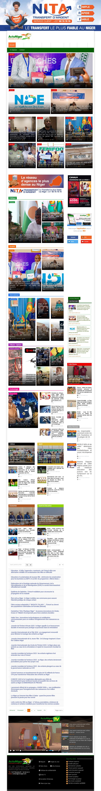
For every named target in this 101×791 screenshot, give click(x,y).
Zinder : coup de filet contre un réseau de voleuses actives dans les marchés (84, 414)
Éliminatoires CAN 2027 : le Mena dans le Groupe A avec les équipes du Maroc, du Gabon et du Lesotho (55, 477)
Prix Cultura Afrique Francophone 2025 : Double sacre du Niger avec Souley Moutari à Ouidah (26, 480)
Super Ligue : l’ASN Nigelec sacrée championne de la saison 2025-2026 (50, 456)
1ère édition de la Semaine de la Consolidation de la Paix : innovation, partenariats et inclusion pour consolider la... (79, 340)
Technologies (13, 394)
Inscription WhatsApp (46, 776)
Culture (73, 45)
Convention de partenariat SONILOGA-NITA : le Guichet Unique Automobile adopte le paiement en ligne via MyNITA (79, 308)
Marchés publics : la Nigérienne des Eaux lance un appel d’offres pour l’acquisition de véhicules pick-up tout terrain (79, 330)
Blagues (42, 759)
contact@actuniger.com (19, 771)
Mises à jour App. (45, 780)
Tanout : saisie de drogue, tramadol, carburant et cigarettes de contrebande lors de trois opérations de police (84, 390)
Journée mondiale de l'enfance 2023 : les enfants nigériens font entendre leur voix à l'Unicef (33, 651)
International (37, 45)
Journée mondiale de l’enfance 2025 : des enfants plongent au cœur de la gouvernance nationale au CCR (36, 664)
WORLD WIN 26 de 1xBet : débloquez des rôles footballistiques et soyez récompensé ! (84, 449)
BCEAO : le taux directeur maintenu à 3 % (21, 518)
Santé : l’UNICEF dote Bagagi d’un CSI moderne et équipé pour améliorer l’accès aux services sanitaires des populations (50, 516)
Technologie (82, 45)
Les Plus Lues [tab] (73, 301)
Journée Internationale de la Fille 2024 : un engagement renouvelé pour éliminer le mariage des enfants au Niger (34, 630)
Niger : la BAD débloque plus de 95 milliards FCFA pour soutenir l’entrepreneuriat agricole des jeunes (26, 537)
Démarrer (12, 707)
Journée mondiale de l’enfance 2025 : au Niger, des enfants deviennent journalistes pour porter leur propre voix (36, 658)
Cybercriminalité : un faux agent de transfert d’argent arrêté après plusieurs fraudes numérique (84, 403)
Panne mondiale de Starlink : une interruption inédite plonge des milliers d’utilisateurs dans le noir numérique (57, 420)
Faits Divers (70, 778)
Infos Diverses (72, 431)
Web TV (42, 772)
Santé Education (72, 767)
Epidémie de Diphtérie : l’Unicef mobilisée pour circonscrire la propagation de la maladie (32, 590)
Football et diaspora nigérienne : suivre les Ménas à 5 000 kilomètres (55, 488)
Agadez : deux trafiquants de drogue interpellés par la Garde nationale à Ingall (78, 378)
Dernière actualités (72, 780)
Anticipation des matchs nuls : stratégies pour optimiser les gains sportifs (55, 467)
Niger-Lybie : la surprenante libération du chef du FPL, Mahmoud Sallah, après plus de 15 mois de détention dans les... (79, 351)
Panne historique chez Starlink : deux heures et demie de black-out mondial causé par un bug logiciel (57, 408)
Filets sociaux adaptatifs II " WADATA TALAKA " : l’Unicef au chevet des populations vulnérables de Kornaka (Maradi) (35, 603)
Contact (22, 50)
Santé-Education (57, 45)
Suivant (39, 707)
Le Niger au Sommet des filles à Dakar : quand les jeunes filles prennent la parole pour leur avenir (33, 694)
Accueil (12, 45)
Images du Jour (53, 759)
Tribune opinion (72, 765)
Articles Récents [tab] (74, 298)
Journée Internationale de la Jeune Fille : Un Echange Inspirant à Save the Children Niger (35, 637)
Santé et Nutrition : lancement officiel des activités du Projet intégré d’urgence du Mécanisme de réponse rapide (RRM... (79, 319)
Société (27, 45)
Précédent (20, 707)
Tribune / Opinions (14, 349)
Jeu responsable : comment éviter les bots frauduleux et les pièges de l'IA (84, 434)
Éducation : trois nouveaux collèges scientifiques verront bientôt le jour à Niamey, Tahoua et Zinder (55, 538)
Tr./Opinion (13, 50)
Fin (45, 707)
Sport (67, 45)
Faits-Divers (43, 763)
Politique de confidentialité (47, 767)
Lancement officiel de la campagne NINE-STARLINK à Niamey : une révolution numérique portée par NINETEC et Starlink (57, 432)
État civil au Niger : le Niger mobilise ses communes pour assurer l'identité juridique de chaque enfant (34, 596)
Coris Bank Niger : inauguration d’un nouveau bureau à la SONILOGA (26, 528)
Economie (46, 45)
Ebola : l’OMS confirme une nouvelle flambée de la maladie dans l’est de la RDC (55, 528)
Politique (20, 45)
